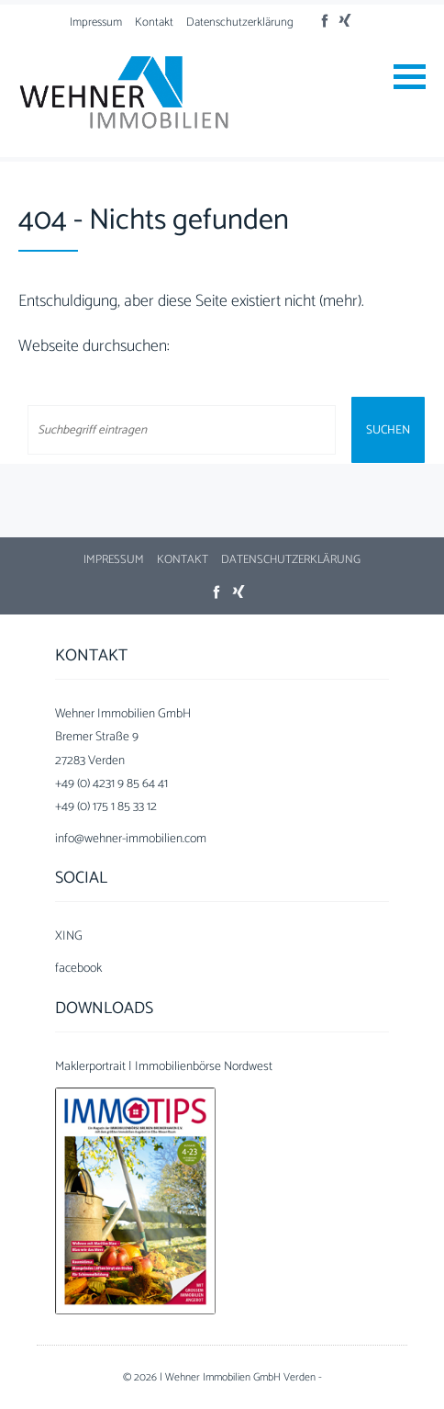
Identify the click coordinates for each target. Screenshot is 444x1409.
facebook (78, 968)
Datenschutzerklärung (240, 22)
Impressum (96, 22)
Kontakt (154, 22)
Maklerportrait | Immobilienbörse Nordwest (163, 1066)
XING (69, 936)
